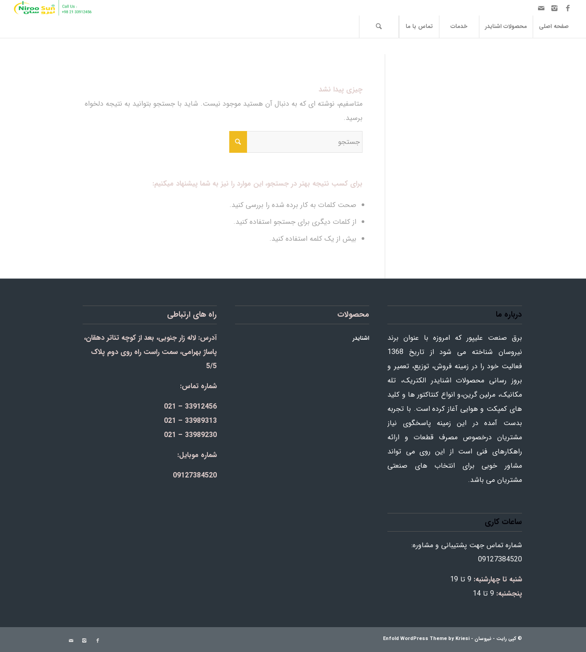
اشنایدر (361, 338)
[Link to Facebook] (567, 8)
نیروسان (482, 639)
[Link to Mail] (541, 8)
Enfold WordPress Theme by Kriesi (426, 639)
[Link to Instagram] (554, 8)
